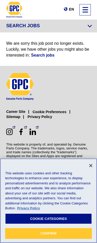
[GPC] (14, 10)
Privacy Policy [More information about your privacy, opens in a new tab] (28, 208)
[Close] (90, 165)
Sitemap (13, 117)
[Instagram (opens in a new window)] (9, 132)
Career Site (15, 112)
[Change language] (69, 9)
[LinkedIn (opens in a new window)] (32, 132)
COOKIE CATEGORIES (48, 219)
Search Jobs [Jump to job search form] (23, 25)
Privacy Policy (39, 117)
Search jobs (43, 55)
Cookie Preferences (49, 112)
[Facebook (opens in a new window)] (21, 132)
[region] (48, 200)
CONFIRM (49, 233)
